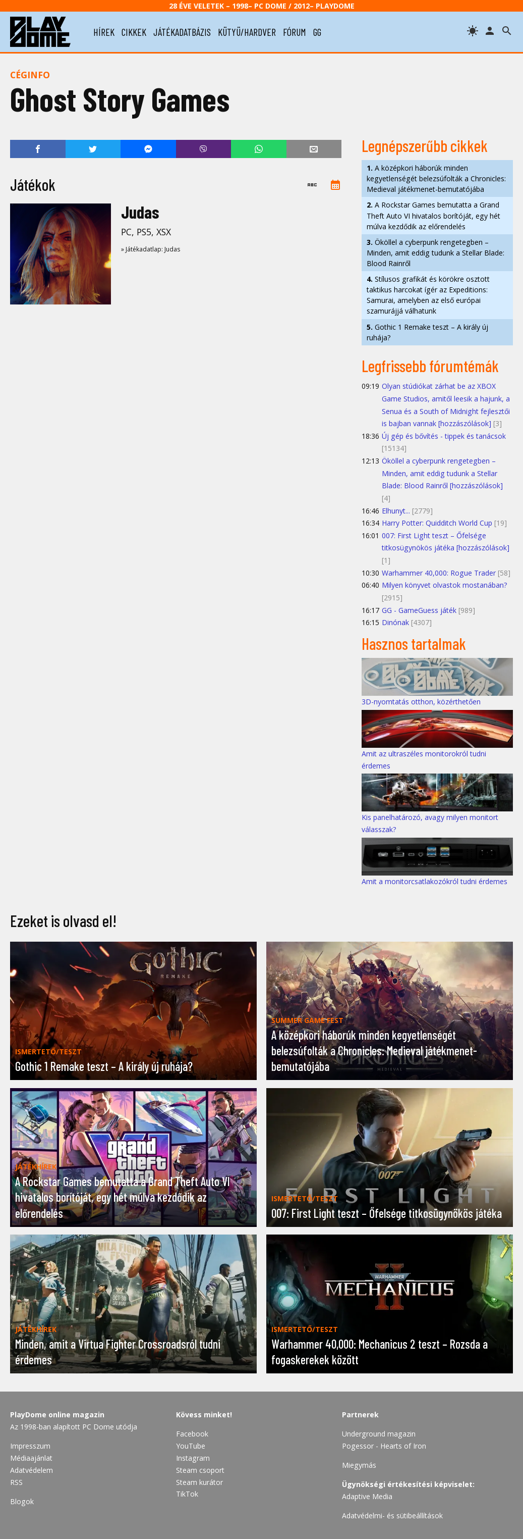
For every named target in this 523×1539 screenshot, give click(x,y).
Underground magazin (379, 1434)
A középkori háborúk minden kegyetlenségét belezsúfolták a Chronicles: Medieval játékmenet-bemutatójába (436, 178)
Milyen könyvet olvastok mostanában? (444, 585)
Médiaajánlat (31, 1458)
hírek (103, 32)
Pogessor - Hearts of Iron (384, 1446)
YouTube (190, 1446)
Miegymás (359, 1465)
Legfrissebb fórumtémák (430, 365)
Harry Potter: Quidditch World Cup (437, 523)
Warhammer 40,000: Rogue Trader (439, 573)
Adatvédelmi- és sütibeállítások (392, 1515)
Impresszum (30, 1446)
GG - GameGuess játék (419, 610)
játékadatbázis (182, 32)
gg (317, 32)
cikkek (134, 32)
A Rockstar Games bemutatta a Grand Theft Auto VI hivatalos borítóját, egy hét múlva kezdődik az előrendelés (433, 215)
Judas (140, 211)
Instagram (193, 1458)
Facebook (192, 1434)
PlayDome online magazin (57, 1414)
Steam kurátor (199, 1482)
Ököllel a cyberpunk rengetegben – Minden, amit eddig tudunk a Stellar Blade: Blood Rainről (435, 252)
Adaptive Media (367, 1496)
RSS (16, 1482)
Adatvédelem (31, 1470)
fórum (294, 32)
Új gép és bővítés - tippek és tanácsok (444, 436)
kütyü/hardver (247, 32)
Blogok (22, 1501)
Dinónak (395, 622)
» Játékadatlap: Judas (150, 249)
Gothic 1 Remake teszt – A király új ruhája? (427, 332)
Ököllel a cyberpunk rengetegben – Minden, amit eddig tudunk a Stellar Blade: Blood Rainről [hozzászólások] (442, 473)
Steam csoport (200, 1470)
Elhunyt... (396, 511)
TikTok (187, 1494)
